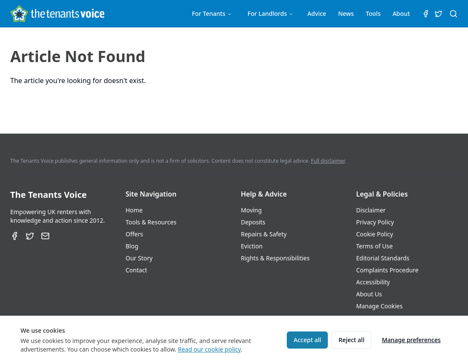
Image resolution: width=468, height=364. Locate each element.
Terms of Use (374, 246)
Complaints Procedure (387, 270)
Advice (316, 13)
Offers (134, 234)
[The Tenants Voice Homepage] (57, 13)
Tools (373, 13)
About (401, 13)
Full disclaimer (327, 160)
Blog (132, 246)
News (346, 13)
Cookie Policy (374, 234)
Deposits (253, 222)
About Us (369, 294)
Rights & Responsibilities (275, 258)
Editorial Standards (382, 258)
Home (134, 210)
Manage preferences (411, 340)
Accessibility (373, 282)
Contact (136, 270)
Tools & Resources (151, 222)
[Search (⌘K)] (453, 13)
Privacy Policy (375, 222)
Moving (251, 210)
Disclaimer (371, 210)
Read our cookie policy (209, 349)
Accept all (307, 340)
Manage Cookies (379, 306)
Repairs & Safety (264, 234)
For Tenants (212, 13)
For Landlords (270, 13)
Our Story (139, 258)
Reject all (351, 340)
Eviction (252, 246)
